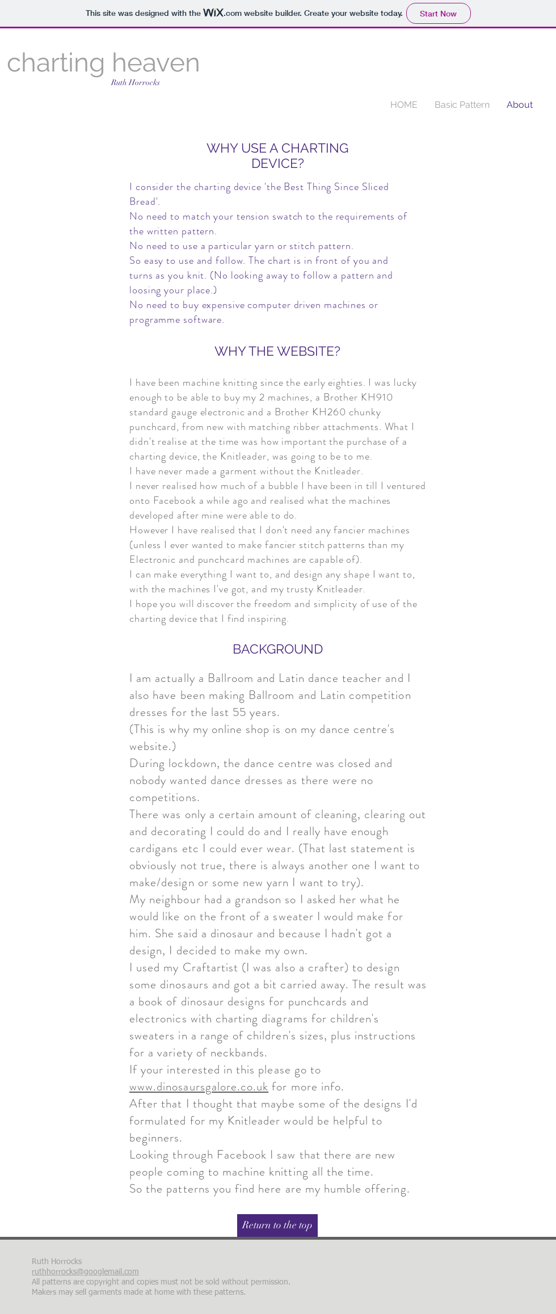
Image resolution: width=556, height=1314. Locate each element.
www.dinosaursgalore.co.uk (198, 1086)
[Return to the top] (277, 1225)
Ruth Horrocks (135, 82)
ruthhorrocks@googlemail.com (85, 1272)
